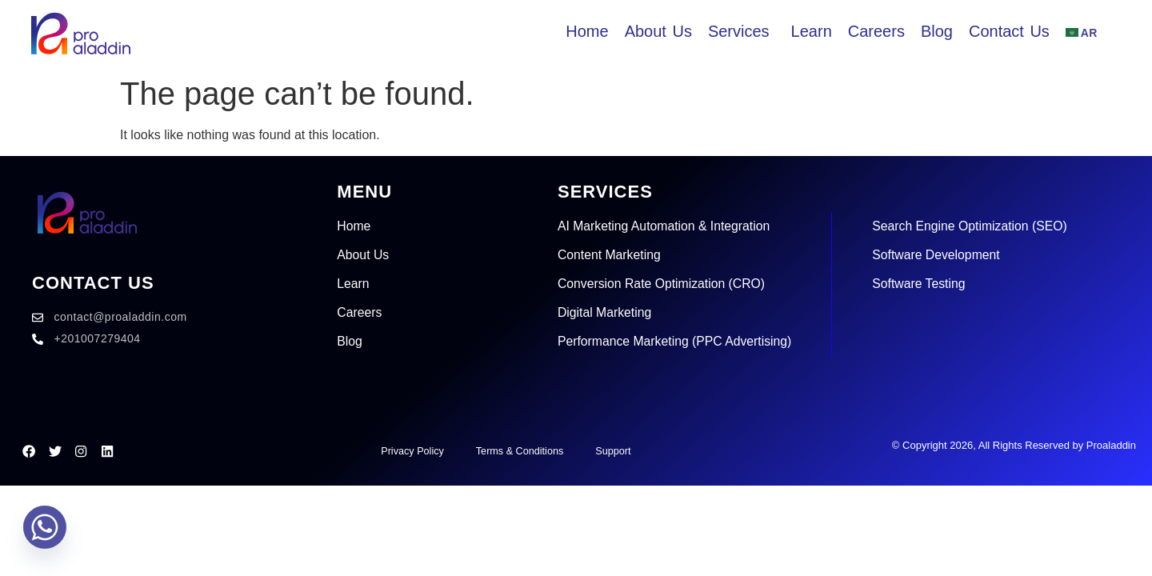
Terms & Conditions (519, 451)
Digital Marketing (605, 312)
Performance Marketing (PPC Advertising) (676, 341)
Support (614, 451)
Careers (359, 312)
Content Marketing (610, 255)
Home (354, 226)
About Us (363, 255)
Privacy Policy (410, 451)
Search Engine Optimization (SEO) (975, 226)
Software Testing (923, 283)
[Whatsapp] (44, 534)
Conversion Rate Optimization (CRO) (663, 283)
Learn (353, 283)
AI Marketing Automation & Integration (665, 226)
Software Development (941, 255)
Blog (349, 341)
